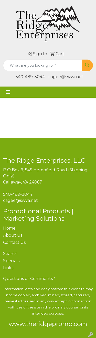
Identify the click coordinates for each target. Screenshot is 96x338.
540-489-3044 (30, 76)
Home (9, 228)
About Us (12, 235)
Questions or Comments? (29, 278)
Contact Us (14, 242)
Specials (11, 260)
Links (8, 267)
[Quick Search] (42, 65)
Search (10, 253)
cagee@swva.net (65, 76)
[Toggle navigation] (8, 92)
